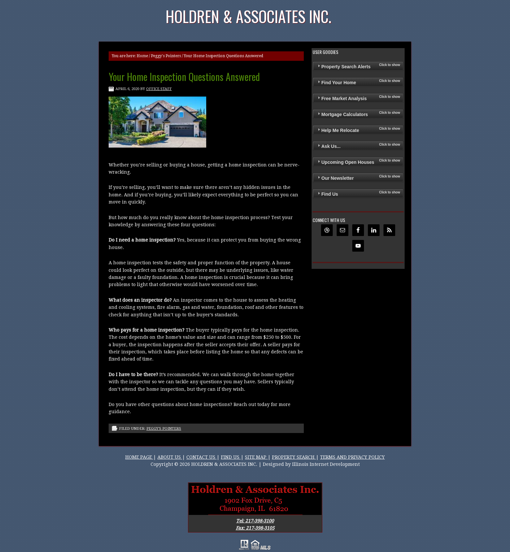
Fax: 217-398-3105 (255, 528)
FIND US (231, 457)
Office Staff (159, 89)
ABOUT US (169, 457)
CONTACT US (201, 457)
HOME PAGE (139, 457)
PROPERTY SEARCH (294, 457)
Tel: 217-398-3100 (255, 520)
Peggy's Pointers (166, 56)
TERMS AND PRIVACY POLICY (352, 457)
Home (142, 56)
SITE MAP (256, 457)
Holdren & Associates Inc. (248, 16)
